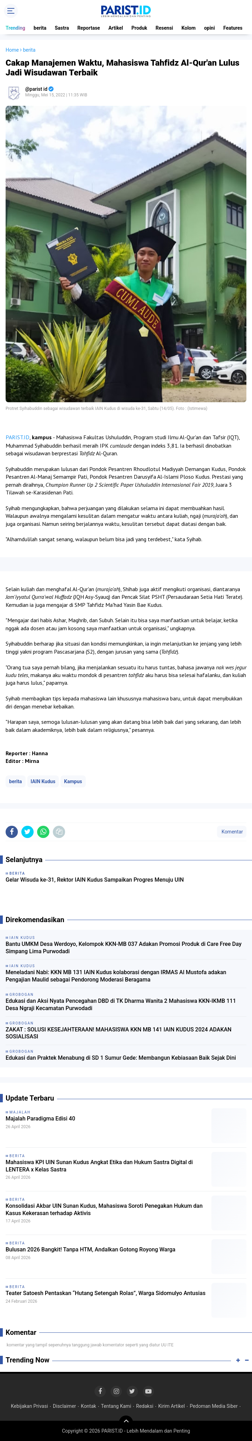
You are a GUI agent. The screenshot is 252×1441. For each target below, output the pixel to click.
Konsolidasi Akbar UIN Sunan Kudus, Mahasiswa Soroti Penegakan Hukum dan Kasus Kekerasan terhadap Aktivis (104, 1209)
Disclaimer (64, 1406)
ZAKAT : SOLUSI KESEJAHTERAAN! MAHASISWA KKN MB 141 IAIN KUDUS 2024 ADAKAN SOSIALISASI (118, 1033)
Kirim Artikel (171, 1406)
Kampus (73, 781)
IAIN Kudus (43, 781)
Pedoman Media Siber (214, 1406)
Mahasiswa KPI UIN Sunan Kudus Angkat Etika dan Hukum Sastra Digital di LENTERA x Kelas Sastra (99, 1166)
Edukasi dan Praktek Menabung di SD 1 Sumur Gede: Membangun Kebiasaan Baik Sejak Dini (121, 1057)
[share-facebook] (12, 832)
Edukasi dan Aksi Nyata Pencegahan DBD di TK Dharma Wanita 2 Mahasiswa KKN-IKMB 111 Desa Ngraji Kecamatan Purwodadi (121, 1005)
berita (40, 28)
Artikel (115, 28)
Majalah (19, 1112)
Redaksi (144, 1406)
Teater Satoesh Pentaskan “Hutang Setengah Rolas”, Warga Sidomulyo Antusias (105, 1293)
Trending (15, 28)
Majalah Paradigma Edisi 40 (40, 1118)
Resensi (164, 28)
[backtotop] (126, 1422)
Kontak (88, 1406)
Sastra (62, 28)
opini (209, 28)
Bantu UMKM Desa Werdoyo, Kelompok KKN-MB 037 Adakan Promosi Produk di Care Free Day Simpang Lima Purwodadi (123, 948)
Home (12, 50)
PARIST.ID (17, 437)
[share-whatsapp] (43, 832)
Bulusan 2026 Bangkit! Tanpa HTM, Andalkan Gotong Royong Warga (90, 1249)
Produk (139, 28)
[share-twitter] (27, 832)
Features (233, 28)
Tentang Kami (116, 1406)
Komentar (231, 832)
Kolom (189, 28)
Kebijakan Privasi (29, 1406)
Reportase (88, 28)
